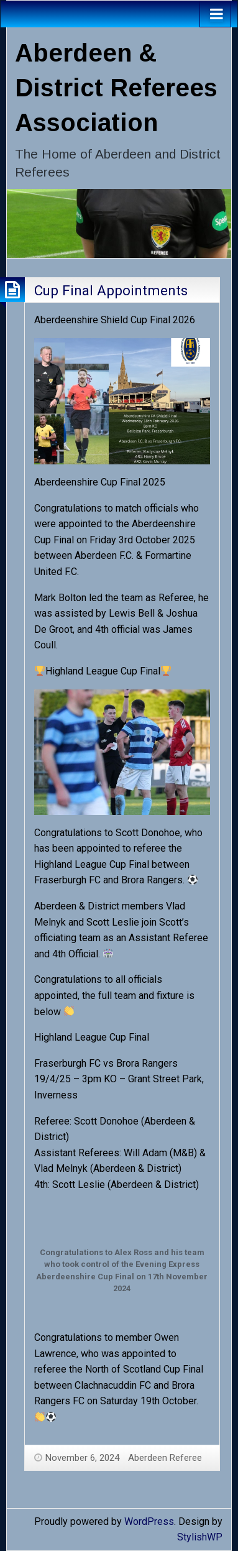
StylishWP (199, 1537)
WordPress (149, 1521)
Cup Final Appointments (111, 290)
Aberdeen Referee (165, 1457)
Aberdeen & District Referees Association (116, 87)
